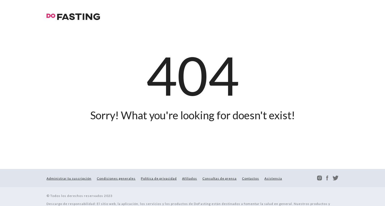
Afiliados (189, 178)
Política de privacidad (159, 178)
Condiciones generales (116, 178)
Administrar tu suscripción (69, 178)
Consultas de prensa (219, 178)
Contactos (250, 178)
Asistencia (273, 178)
